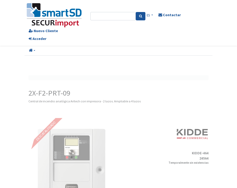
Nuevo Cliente (43, 30)
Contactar (169, 15)
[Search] (140, 16)
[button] (32, 51)
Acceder (37, 38)
